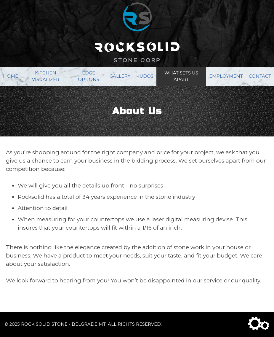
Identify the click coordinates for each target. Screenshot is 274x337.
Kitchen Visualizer (45, 76)
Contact (260, 76)
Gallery (120, 76)
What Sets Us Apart (181, 76)
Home (10, 76)
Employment (226, 76)
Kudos (144, 76)
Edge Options (88, 76)
